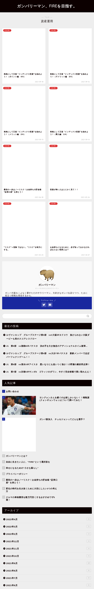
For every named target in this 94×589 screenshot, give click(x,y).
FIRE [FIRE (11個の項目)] (15, 558)
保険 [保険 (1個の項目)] (42, 562)
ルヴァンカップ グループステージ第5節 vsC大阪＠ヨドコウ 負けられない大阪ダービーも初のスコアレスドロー (48, 163)
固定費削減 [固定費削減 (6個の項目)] (60, 562)
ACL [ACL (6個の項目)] (6, 558)
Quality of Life (48, 455)
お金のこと (48, 462)
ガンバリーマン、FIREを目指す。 (47, 6)
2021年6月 (48, 380)
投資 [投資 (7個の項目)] (80, 562)
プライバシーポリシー (41, 582)
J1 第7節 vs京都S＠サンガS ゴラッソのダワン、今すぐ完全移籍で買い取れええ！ (48, 198)
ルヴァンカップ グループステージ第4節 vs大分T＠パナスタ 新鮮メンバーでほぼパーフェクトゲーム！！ (47, 181)
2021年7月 (48, 373)
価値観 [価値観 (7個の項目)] (33, 562)
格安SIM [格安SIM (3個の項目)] (29, 566)
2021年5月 (48, 387)
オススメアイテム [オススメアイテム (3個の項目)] (51, 558)
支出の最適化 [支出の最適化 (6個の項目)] (9, 566)
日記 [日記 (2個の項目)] (20, 566)
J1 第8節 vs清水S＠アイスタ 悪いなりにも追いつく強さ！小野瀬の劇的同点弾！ (48, 190)
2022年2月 (48, 329)
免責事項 (57, 582)
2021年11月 (48, 343)
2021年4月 (48, 395)
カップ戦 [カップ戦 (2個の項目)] (65, 558)
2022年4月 (48, 314)
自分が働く (50, 475)
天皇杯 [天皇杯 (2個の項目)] (71, 562)
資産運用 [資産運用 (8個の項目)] (59, 566)
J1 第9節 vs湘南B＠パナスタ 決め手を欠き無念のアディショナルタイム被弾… (47, 172)
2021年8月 (48, 366)
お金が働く (50, 468)
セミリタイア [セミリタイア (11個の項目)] (77, 558)
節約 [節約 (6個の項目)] (49, 566)
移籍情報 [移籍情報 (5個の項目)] (40, 566)
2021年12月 (48, 336)
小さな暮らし (50, 471)
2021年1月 (48, 417)
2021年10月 (48, 351)
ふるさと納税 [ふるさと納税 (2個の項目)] (36, 558)
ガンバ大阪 (48, 481)
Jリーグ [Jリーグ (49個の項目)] (24, 558)
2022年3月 (48, 321)
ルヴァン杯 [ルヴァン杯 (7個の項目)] (22, 562)
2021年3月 (48, 402)
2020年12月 (48, 424)
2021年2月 (48, 409)
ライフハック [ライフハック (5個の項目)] (9, 562)
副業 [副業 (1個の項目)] (50, 562)
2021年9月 (48, 358)
